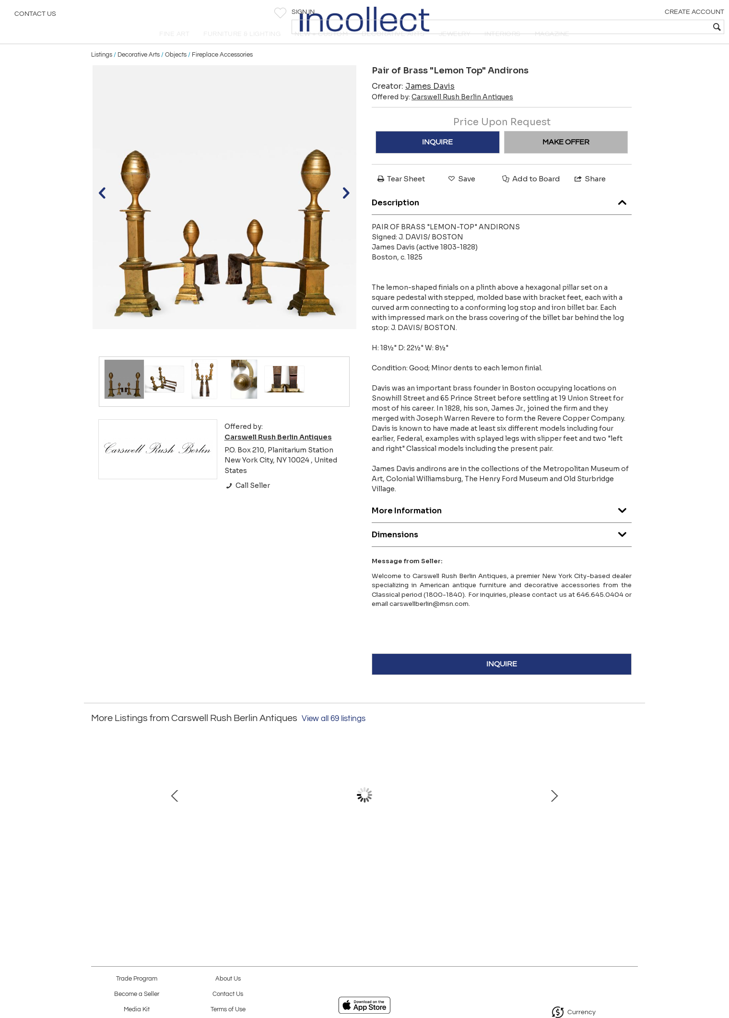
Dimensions (502, 550)
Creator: (413, 105)
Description (502, 218)
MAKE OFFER (565, 161)
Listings (101, 73)
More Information (502, 526)
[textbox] (652, 27)
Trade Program (136, 979)
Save (461, 197)
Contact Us (35, 16)
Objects (176, 73)
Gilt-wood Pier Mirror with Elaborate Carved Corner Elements (261, 866)
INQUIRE (437, 161)
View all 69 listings (333, 737)
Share (589, 197)
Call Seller (247, 504)
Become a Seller (136, 994)
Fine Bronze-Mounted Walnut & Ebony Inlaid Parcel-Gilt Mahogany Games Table (463, 866)
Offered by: (442, 115)
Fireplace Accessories (222, 73)
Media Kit (137, 1009)
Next (631, 818)
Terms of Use (228, 1009)
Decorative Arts (139, 73)
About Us (228, 979)
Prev (98, 818)
